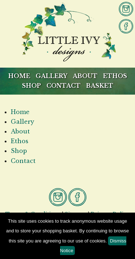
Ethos (115, 75)
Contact (63, 85)
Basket (99, 85)
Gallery (51, 75)
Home (19, 75)
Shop (31, 85)
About (85, 75)
